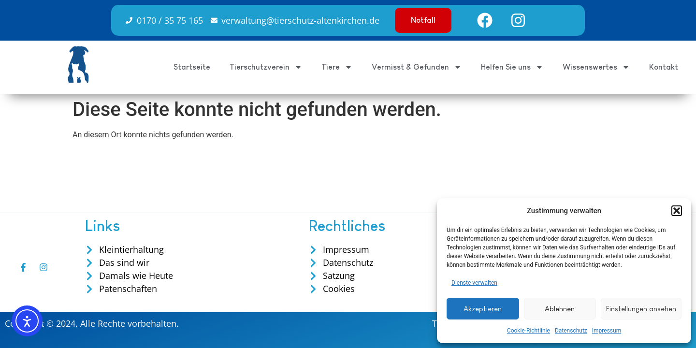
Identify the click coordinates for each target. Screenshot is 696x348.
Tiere (336, 67)
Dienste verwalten (474, 282)
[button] (677, 211)
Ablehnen (560, 308)
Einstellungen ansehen (641, 308)
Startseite (192, 67)
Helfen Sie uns (512, 67)
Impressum (606, 330)
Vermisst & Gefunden (417, 67)
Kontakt (663, 67)
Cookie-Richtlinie (528, 330)
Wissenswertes (596, 67)
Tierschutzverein (266, 67)
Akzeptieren (483, 308)
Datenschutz (571, 330)
